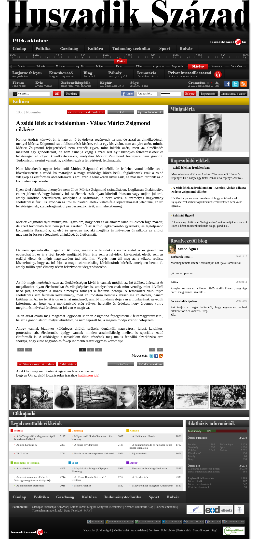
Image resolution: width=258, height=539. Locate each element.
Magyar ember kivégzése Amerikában (152, 485)
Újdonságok (104, 530)
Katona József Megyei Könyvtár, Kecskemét (96, 507)
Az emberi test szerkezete (30, 485)
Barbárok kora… (182, 256)
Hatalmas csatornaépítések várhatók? (94, 453)
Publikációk (168, 530)
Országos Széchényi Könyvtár (50, 507)
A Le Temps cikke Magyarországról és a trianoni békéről (34, 438)
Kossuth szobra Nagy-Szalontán (149, 468)
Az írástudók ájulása (184, 301)
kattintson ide (88, 375)
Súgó (214, 530)
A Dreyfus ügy (140, 476)
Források (154, 530)
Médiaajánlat (121, 530)
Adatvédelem (139, 530)
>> (159, 349)
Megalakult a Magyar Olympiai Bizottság (90, 470)
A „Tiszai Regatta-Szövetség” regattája (89, 478)
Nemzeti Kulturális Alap (138, 507)
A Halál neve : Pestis (143, 436)
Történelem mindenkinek (47, 510)
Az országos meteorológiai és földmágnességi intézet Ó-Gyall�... (33, 478)
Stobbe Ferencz (82, 485)
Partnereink (184, 530)
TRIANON (22, 453)
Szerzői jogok (201, 530)
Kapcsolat (89, 530)
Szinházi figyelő (183, 215)
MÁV (87, 510)
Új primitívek (139, 453)
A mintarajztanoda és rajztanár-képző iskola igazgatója (151, 446)
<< (20, 349)
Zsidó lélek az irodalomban (191, 167)
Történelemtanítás (166, 507)
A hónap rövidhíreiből (86, 444)
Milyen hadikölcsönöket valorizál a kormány (92, 438)
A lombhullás (23, 468)
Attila (174, 282)
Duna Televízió (73, 510)
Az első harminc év (26, 444)
